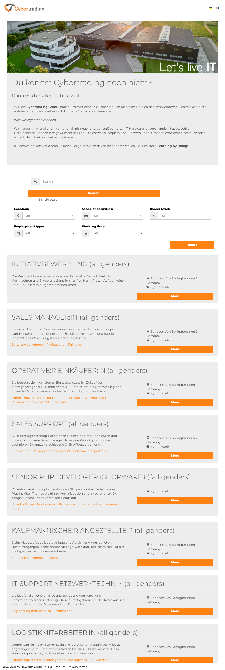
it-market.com (161, 133)
